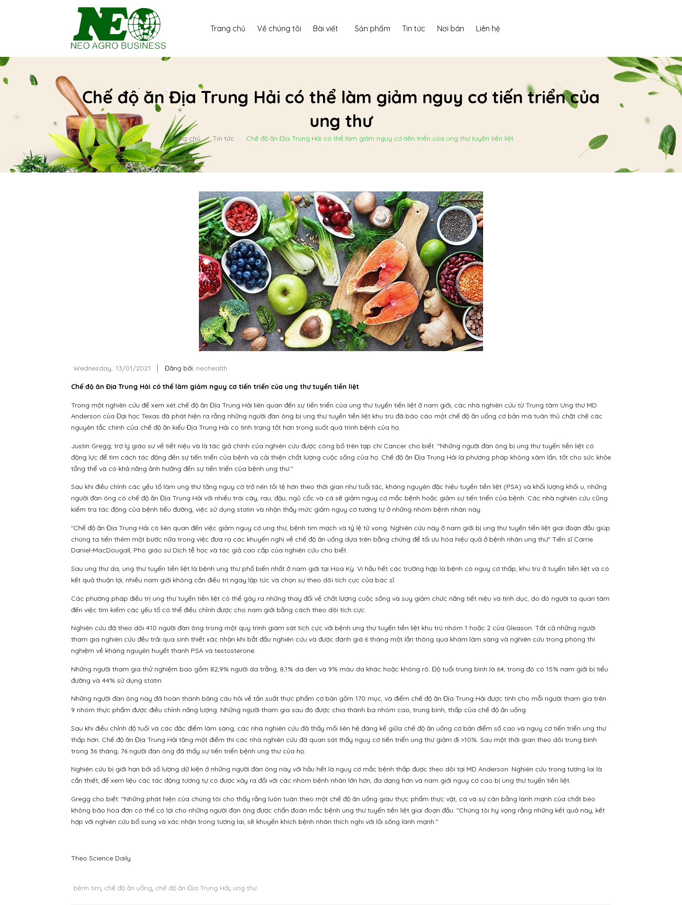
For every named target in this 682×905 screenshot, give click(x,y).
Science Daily (110, 858)
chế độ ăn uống (128, 888)
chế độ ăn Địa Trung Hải (192, 888)
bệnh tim (87, 888)
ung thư (245, 888)
